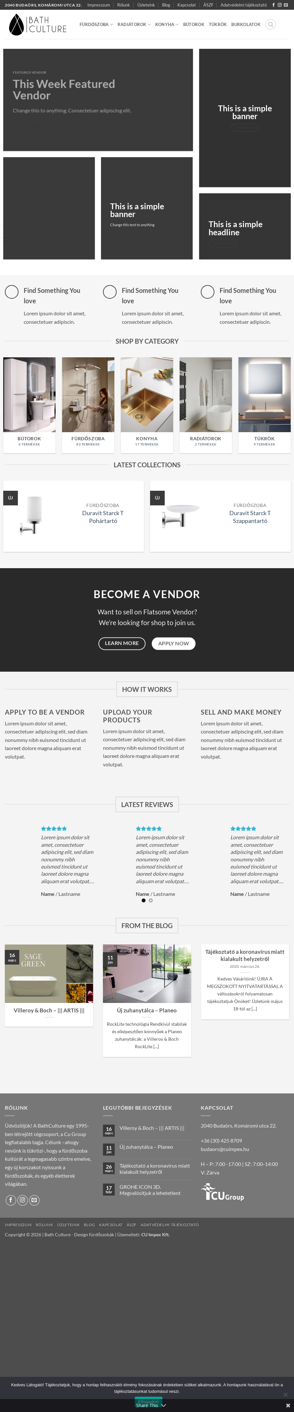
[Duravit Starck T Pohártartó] (32, 516)
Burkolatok (246, 24)
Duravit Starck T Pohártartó (103, 516)
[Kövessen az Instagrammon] (280, 5)
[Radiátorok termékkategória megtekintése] (206, 405)
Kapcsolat (186, 4)
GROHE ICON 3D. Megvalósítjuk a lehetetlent (150, 1190)
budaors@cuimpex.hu (225, 1149)
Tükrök (218, 24)
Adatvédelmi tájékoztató (244, 4)
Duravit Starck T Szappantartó (250, 516)
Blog (166, 4)
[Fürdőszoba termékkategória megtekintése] (88, 405)
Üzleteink (146, 4)
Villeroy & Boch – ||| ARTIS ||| (49, 1010)
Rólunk (123, 4)
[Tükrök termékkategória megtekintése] (264, 405)
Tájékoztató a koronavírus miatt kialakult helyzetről (245, 955)
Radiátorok (134, 24)
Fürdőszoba (96, 24)
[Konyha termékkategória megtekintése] (147, 405)
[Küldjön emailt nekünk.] (286, 5)
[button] (270, 24)
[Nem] (285, 1396)
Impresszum (98, 4)
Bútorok (193, 24)
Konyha (167, 24)
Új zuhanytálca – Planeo (147, 1010)
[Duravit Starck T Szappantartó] (179, 516)
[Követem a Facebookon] (273, 5)
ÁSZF (208, 4)
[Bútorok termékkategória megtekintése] (29, 405)
